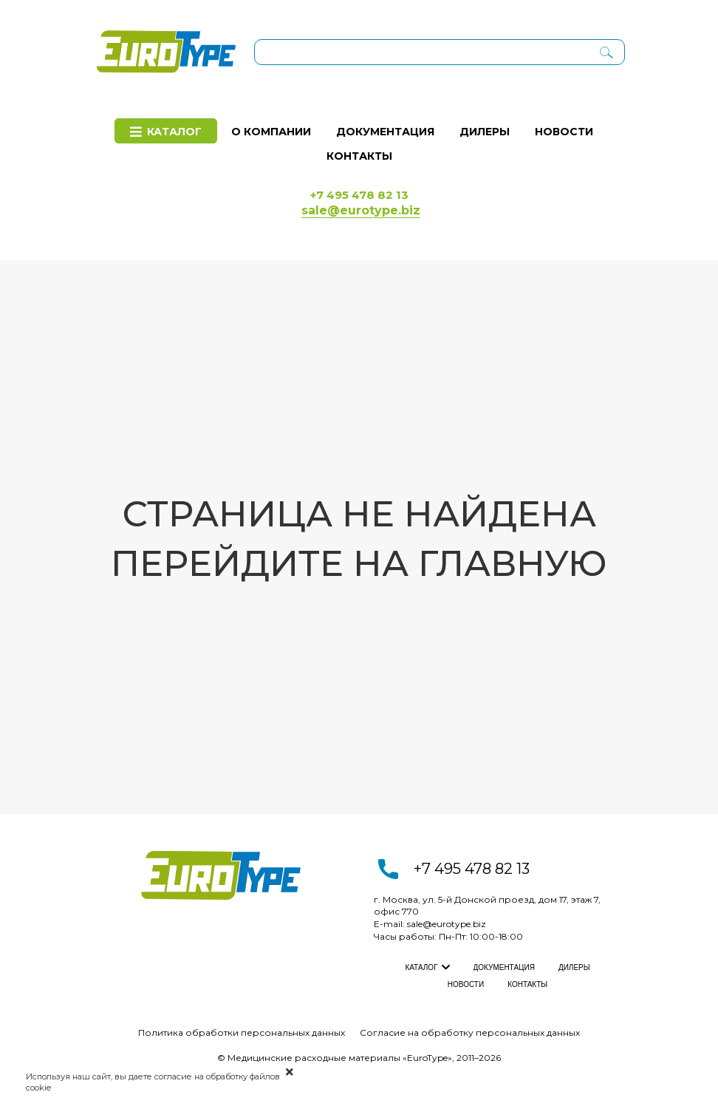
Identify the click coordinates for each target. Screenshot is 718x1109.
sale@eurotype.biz (446, 923)
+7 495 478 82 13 (472, 869)
